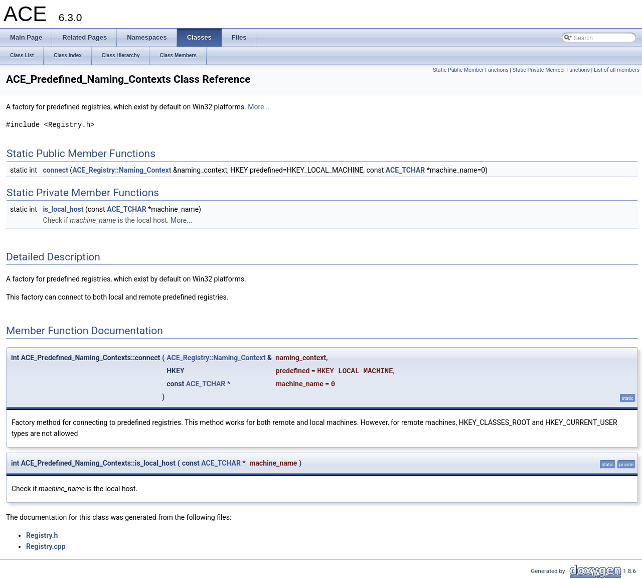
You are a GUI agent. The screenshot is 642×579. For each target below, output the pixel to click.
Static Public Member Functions (471, 70)
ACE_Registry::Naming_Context (121, 170)
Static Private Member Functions (551, 70)
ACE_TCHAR (405, 170)
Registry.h (42, 535)
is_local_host (63, 209)
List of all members (616, 70)
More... (258, 107)
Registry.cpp (46, 546)
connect (55, 170)
